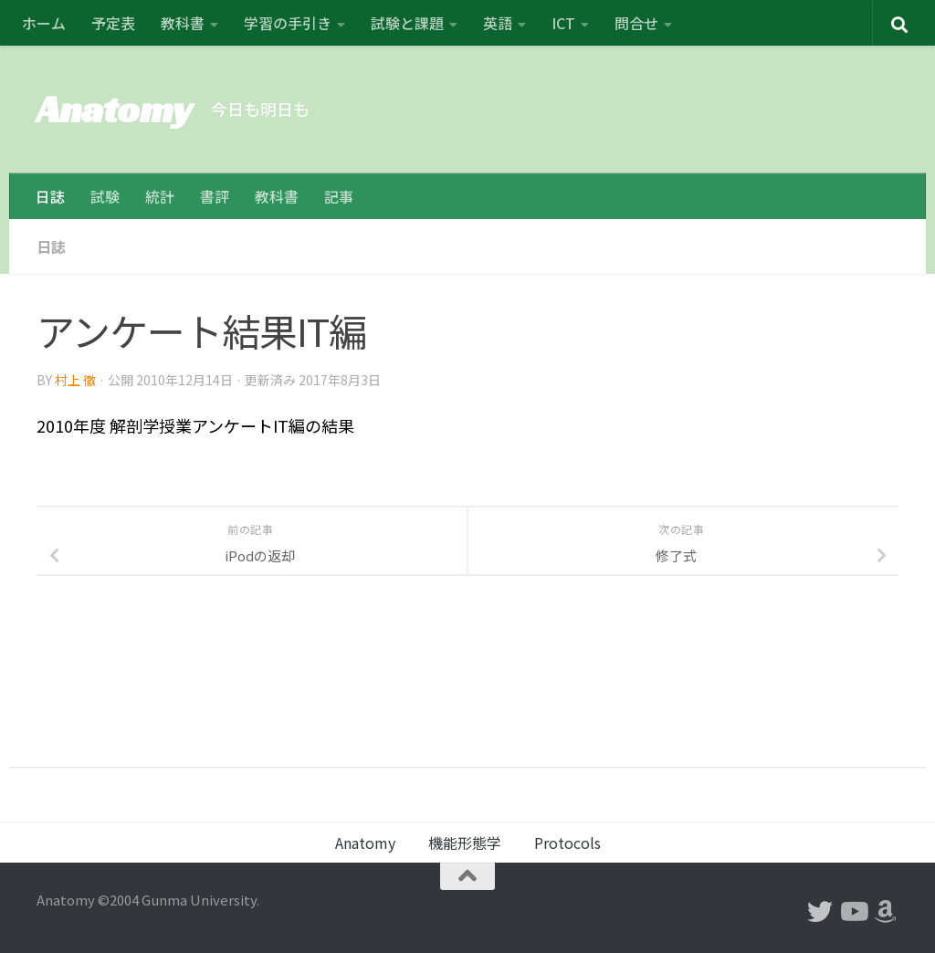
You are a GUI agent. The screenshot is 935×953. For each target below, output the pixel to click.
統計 (159, 196)
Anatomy (115, 109)
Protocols (567, 843)
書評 (214, 196)
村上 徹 (75, 379)
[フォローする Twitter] (820, 912)
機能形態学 (464, 843)
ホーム (44, 23)
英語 (497, 23)
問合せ (636, 23)
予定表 (113, 23)
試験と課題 (407, 23)
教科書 (183, 23)
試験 (105, 196)
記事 (338, 196)
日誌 (50, 196)
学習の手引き (287, 23)
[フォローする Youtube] (853, 912)
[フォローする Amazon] (885, 912)
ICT (563, 23)
